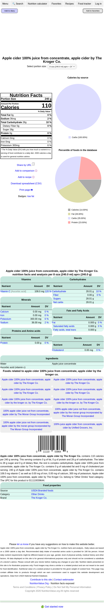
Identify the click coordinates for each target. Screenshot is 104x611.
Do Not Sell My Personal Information (72, 587)
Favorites (56, 3)
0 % (47, 311)
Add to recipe (24, 177)
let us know (23, 544)
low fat (30, 196)
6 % (47, 319)
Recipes (69, 3)
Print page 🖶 (26, 190)
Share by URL (26, 165)
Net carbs (58, 302)
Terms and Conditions (24, 587)
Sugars (57, 298)
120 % (48, 291)
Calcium (4, 311)
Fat (53, 322)
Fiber (55, 295)
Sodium (4, 322)
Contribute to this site (41, 579)
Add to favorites (93, 11)
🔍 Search (17, 3)
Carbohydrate (59, 291)
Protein (4, 343)
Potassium (5, 319)
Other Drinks (37, 494)
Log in (98, 3)
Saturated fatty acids (63, 326)
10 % (98, 291)
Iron (2, 315)
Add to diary (9, 11)
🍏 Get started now (52, 606)
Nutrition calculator (37, 3)
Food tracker (84, 3)
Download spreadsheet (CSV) (26, 183)
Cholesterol (58, 350)
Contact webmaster (64, 579)
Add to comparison (24, 170)
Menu (5, 3)
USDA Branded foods (42, 490)
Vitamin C (5, 291)
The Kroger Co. (39, 498)
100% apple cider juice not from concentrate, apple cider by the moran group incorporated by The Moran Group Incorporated (78, 412)
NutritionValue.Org (39, 583)
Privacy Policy (44, 587)
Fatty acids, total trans (64, 330)
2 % (47, 322)
